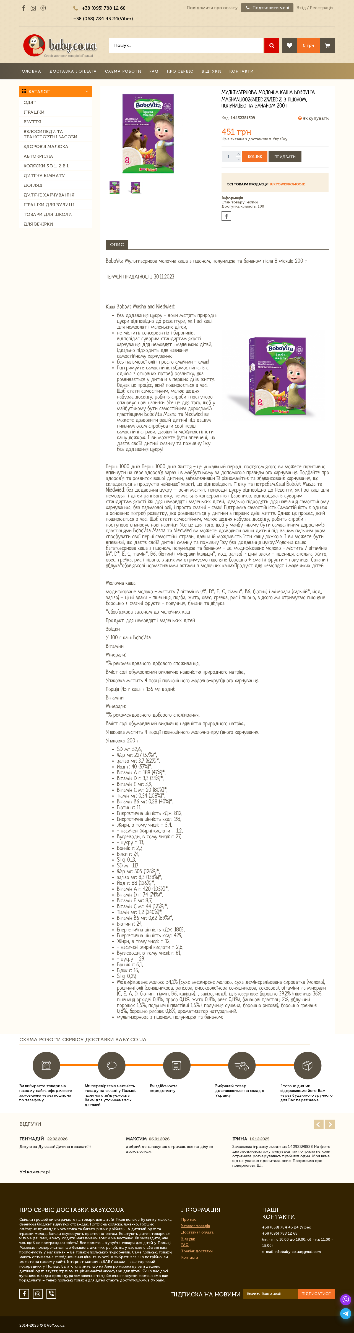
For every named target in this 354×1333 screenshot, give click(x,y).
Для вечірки (38, 224)
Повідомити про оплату (212, 7)
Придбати (285, 157)
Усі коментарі (34, 1171)
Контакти (241, 71)
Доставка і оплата (73, 71)
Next (330, 1124)
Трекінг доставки (197, 1251)
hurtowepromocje (287, 184)
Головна (30, 71)
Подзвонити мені (267, 7)
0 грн (308, 45)
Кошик (255, 157)
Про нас (188, 1219)
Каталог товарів (195, 1226)
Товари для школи (48, 214)
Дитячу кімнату (44, 175)
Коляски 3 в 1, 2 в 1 (46, 165)
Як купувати (313, 118)
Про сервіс (180, 71)
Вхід (301, 7)
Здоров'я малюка (46, 146)
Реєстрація (321, 7)
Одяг (30, 102)
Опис (117, 244)
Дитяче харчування (49, 195)
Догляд (33, 185)
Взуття (32, 121)
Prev (319, 1124)
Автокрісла (38, 156)
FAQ (153, 71)
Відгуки (211, 71)
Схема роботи (123, 71)
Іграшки (34, 112)
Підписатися (316, 1293)
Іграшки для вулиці (49, 204)
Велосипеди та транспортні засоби (50, 134)
